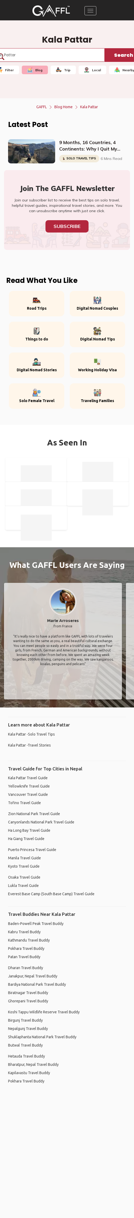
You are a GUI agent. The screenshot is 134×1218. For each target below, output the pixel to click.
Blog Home (63, 107)
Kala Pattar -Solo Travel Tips (31, 734)
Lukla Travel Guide (23, 885)
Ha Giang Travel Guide (26, 839)
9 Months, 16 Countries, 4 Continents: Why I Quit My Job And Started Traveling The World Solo (88, 146)
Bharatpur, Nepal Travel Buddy (33, 1064)
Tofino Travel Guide (24, 803)
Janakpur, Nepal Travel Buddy (32, 976)
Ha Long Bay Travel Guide (29, 830)
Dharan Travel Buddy (25, 968)
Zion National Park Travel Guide (34, 814)
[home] (51, 10)
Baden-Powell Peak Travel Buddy (36, 923)
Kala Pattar (89, 107)
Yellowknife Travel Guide (29, 786)
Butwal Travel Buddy (25, 1045)
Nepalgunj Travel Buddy (28, 1028)
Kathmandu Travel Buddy (29, 940)
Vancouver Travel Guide (28, 794)
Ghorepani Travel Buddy (28, 1001)
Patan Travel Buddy (24, 957)
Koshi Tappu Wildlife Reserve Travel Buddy (44, 1012)
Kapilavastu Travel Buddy (29, 1073)
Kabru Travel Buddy (24, 932)
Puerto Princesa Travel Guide (32, 850)
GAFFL (41, 107)
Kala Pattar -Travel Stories (29, 745)
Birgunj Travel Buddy (25, 1020)
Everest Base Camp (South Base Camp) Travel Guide (51, 894)
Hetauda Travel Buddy (26, 1056)
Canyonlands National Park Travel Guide (41, 822)
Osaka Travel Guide (24, 877)
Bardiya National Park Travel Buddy (37, 984)
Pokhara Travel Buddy (26, 948)
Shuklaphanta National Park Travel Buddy (42, 1037)
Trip (63, 70)
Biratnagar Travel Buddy (28, 993)
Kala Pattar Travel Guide (28, 778)
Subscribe (67, 226)
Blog (35, 70)
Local (92, 70)
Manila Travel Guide (24, 858)
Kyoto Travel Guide (24, 866)
